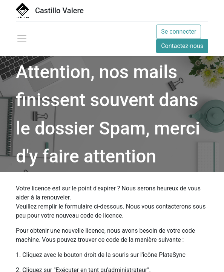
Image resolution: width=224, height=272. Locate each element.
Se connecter (178, 31)
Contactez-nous (182, 45)
